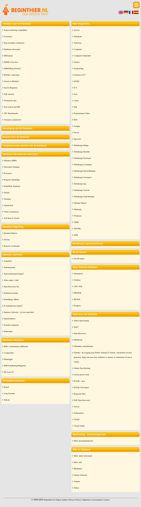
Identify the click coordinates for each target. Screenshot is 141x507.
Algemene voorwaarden (92, 500)
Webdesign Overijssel (82, 177)
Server (76, 132)
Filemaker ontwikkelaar (83, 346)
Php (75, 107)
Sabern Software (80, 475)
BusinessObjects (10, 233)
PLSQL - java (79, 381)
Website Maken (80, 203)
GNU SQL (78, 286)
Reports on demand (12, 246)
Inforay (7, 239)
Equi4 (6, 387)
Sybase (7, 192)
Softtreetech (79, 413)
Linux (76, 100)
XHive (76, 488)
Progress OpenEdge (12, 180)
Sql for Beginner (10, 88)
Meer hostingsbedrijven (83, 441)
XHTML (77, 228)
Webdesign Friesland (82, 158)
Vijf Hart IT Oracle (11, 218)
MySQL (77, 299)
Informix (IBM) (10, 160)
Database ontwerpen (12, 49)
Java (75, 94)
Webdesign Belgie (81, 145)
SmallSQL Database (12, 186)
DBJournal (8, 56)
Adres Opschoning (81, 320)
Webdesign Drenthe (82, 152)
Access (76, 30)
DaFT (76, 327)
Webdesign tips (80, 184)
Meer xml (78, 462)
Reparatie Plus (80, 394)
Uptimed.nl (8, 205)
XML (76, 235)
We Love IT (9, 372)
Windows (78, 216)
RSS (75, 120)
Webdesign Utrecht (81, 190)
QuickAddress (9, 318)
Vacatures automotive (12, 120)
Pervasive (8, 173)
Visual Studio (79, 426)
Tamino (77, 481)
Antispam (78, 36)
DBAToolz (78, 340)
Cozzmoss (8, 36)
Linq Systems (9, 393)
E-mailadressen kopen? (13, 306)
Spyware (77, 139)
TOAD (76, 419)
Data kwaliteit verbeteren (14, 43)
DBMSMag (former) (12, 68)
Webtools (77, 209)
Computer (78, 49)
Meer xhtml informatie (83, 456)
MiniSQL (78, 293)
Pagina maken (61, 500)
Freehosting (78, 68)
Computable (9, 353)
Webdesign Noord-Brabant (84, 171)
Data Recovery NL (11, 286)
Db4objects (78, 273)
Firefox (77, 62)
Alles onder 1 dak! (11, 280)
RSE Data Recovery (82, 400)
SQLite (7, 400)
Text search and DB (12, 107)
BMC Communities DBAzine (16, 346)
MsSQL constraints (11, 75)
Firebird (77, 280)
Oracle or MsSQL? (11, 81)
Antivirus (78, 43)
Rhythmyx (78, 468)
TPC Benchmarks (11, 113)
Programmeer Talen (82, 113)
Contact (106, 500)
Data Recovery (80, 333)
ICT (75, 88)
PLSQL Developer (81, 387)
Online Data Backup (82, 368)
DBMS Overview (11, 62)
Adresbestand (9, 267)
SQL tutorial (9, 94)
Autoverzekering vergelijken (15, 30)
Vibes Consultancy (11, 212)
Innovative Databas (11, 167)
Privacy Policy (75, 500)
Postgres (77, 305)
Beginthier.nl (49, 500)
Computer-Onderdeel (82, 56)
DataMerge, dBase (11, 299)
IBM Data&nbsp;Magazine (15, 365)
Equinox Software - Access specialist (19, 312)
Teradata (7, 199)
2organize (8, 261)
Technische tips (10, 100)
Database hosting (11, 293)
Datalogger (8, 359)
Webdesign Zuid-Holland (84, 196)
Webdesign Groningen (83, 164)
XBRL (76, 222)
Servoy (76, 406)
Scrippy (77, 126)
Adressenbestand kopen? (14, 274)
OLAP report (79, 258)
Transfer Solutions (11, 325)
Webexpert (8, 331)
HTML (76, 81)
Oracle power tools (81, 374)
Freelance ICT (79, 75)
